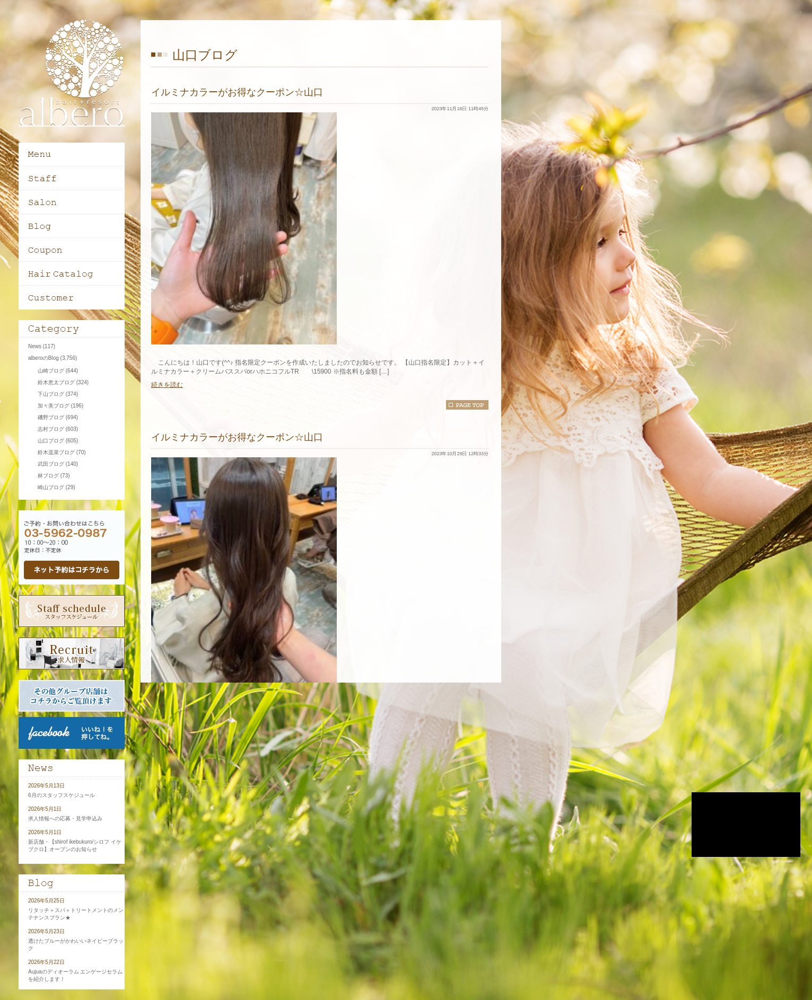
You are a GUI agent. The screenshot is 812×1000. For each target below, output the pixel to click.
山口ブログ (51, 441)
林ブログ (48, 476)
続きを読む (167, 384)
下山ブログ (51, 394)
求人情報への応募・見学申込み (65, 818)
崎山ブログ (51, 487)
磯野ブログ (51, 417)
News (34, 346)
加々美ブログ (53, 406)
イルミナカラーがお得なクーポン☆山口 (237, 92)
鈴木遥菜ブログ (56, 452)
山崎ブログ (51, 371)
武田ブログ (51, 464)
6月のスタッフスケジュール (61, 795)
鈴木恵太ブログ (56, 382)
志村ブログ (51, 429)
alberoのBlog (43, 358)
